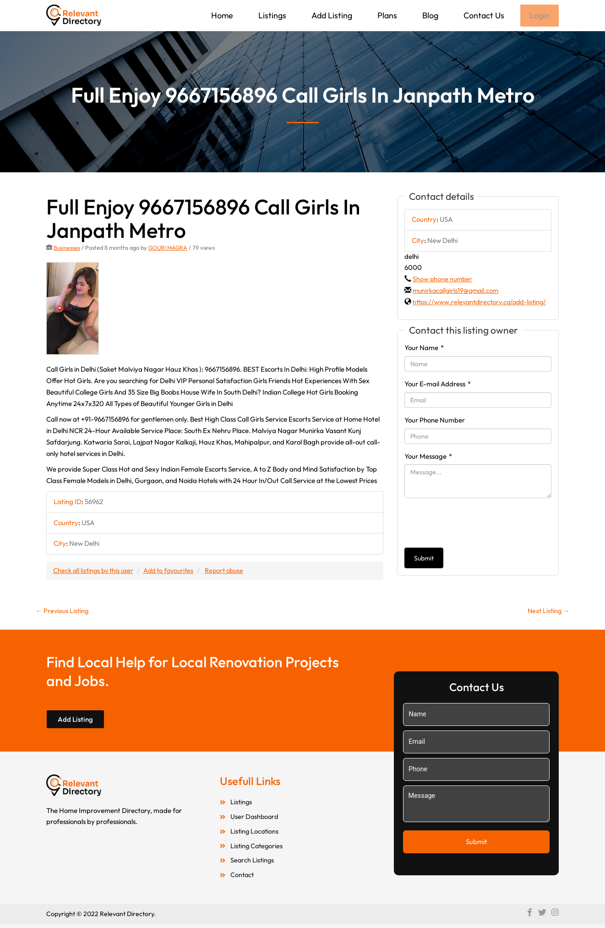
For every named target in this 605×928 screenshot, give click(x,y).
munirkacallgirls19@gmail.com (457, 291)
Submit (424, 570)
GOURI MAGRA (169, 248)
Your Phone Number (434, 432)
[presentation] (474, 535)
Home (221, 15)
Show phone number (443, 279)
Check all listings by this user (94, 571)
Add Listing (331, 15)
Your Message (428, 468)
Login (539, 16)
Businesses (67, 248)
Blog (429, 15)
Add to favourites (173, 571)
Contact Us (483, 15)
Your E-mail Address (437, 396)
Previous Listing (63, 612)
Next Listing (547, 612)
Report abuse (231, 571)
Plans (386, 15)
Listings (271, 15)
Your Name (424, 360)
